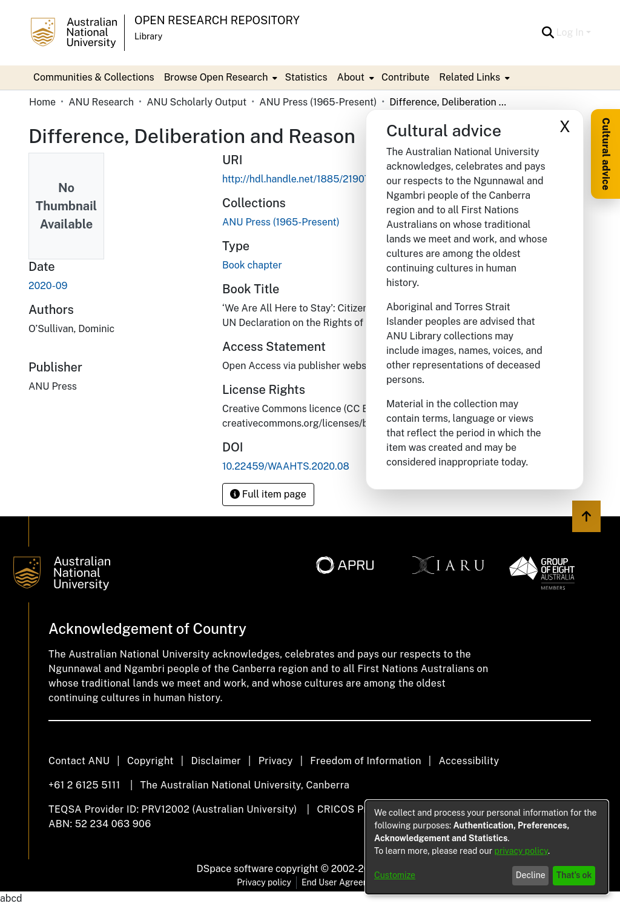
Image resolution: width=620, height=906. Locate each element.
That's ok (574, 875)
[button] (548, 32)
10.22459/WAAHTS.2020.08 (285, 466)
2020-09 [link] (47, 285)
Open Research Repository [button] (217, 20)
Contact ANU (79, 761)
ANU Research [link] (101, 102)
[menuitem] (219, 77)
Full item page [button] (268, 494)
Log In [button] (571, 32)
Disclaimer (216, 761)
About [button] (350, 77)
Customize (394, 875)
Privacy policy (264, 882)
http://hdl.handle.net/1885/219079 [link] (299, 179)
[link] (281, 222)
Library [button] (148, 36)
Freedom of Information (365, 761)
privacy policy (521, 851)
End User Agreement (342, 882)
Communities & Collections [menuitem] (93, 77)
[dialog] (487, 847)
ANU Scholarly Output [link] (196, 102)
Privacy (276, 761)
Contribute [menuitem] (405, 77)
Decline (531, 875)
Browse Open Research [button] (216, 77)
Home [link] (42, 102)
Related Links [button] (469, 77)
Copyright (150, 761)
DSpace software (235, 868)
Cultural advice (606, 154)
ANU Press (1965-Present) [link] (318, 102)
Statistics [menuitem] (306, 77)
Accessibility (468, 761)
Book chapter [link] (252, 265)
